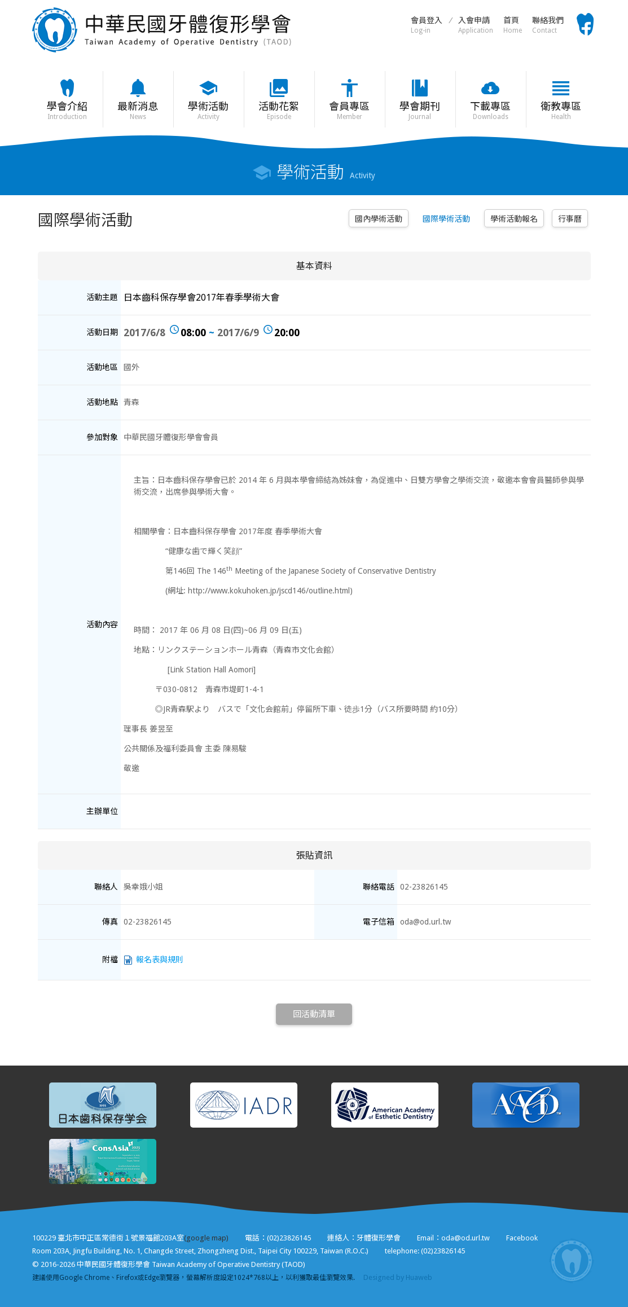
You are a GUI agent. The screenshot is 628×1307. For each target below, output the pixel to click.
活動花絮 (279, 110)
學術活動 (208, 110)
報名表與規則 (159, 959)
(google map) (206, 1238)
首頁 (512, 25)
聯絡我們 (548, 25)
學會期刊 (420, 110)
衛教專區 (561, 110)
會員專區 (349, 110)
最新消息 (138, 110)
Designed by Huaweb (397, 1277)
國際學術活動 (446, 218)
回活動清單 (314, 1014)
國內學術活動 (378, 218)
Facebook (522, 1238)
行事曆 (570, 218)
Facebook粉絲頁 (585, 24)
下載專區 (490, 110)
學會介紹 (67, 110)
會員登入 (426, 25)
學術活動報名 (514, 218)
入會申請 (475, 25)
